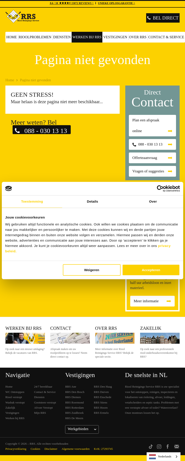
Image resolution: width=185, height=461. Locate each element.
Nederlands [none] (160, 456)
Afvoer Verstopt (43, 407)
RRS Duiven (101, 392)
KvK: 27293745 (103, 448)
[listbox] (164, 456)
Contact (60, 328)
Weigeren (91, 270)
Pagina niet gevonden (35, 80)
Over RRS (138, 37)
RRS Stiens (100, 402)
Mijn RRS (40, 412)
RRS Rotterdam (74, 407)
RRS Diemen (73, 397)
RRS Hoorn (101, 407)
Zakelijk (150, 328)
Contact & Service (45, 392)
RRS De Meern (74, 418)
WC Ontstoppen (14, 392)
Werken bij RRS (87, 37)
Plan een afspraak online (145, 125)
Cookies (35, 448)
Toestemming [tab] (32, 201)
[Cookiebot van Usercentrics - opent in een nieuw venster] (160, 188)
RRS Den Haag (103, 386)
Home (11, 37)
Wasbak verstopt (15, 402)
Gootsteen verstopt (45, 402)
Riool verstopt (13, 397)
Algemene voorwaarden (76, 448)
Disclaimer (50, 448)
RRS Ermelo (101, 412)
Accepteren (151, 270)
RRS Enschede (102, 397)
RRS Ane (70, 386)
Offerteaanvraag (144, 158)
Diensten (62, 37)
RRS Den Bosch (74, 392)
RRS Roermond (74, 402)
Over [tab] (153, 201)
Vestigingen (115, 37)
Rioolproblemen (35, 37)
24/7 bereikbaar (43, 386)
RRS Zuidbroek (74, 412)
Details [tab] (92, 201)
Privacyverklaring (15, 448)
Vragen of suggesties (148, 171)
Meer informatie (146, 301)
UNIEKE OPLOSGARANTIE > (116, 3)
